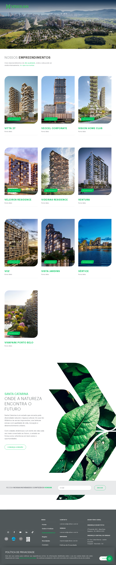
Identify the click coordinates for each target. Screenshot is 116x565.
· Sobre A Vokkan (47, 528)
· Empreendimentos (48, 532)
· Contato (44, 545)
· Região (44, 537)
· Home (43, 524)
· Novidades (45, 541)
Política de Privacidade (68, 545)
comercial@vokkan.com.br (69, 524)
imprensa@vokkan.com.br (69, 540)
